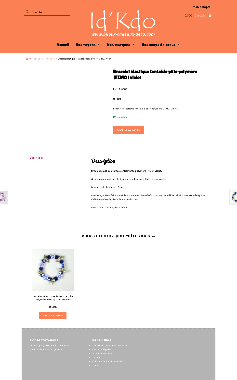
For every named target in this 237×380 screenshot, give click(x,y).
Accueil (63, 44)
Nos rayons (88, 44)
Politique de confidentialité (107, 361)
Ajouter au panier (128, 129)
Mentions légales (102, 349)
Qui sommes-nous (102, 353)
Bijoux (41, 59)
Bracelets (50, 59)
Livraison (97, 357)
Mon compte (202, 7)
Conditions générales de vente (109, 345)
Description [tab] (36, 157)
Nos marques (121, 44)
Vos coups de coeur (161, 44)
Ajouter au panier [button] (53, 315)
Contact (96, 365)
